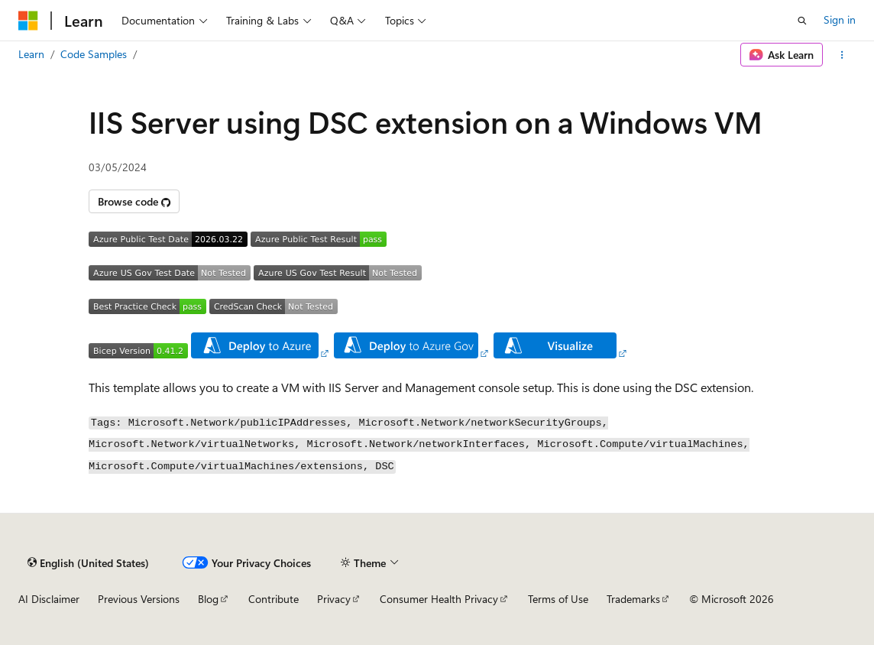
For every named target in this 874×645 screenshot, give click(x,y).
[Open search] (802, 20)
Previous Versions (139, 599)
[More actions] (842, 55)
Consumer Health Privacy (439, 599)
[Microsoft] (28, 21)
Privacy (334, 599)
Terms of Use (558, 599)
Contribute (273, 599)
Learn (31, 54)
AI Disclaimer (48, 599)
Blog (208, 599)
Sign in (840, 19)
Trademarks (633, 599)
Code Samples (93, 54)
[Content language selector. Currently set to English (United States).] (88, 562)
